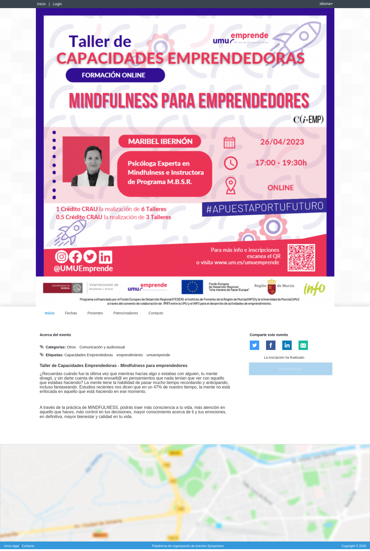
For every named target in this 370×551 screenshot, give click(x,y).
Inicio (41, 4)
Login (57, 4)
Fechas (71, 313)
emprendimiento (130, 355)
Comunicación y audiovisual (102, 347)
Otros (71, 347)
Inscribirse (290, 369)
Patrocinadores (125, 313)
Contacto (155, 313)
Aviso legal (12, 546)
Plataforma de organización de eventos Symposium (188, 546)
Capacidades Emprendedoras (88, 355)
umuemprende (158, 355)
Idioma (326, 4)
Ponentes (95, 313)
